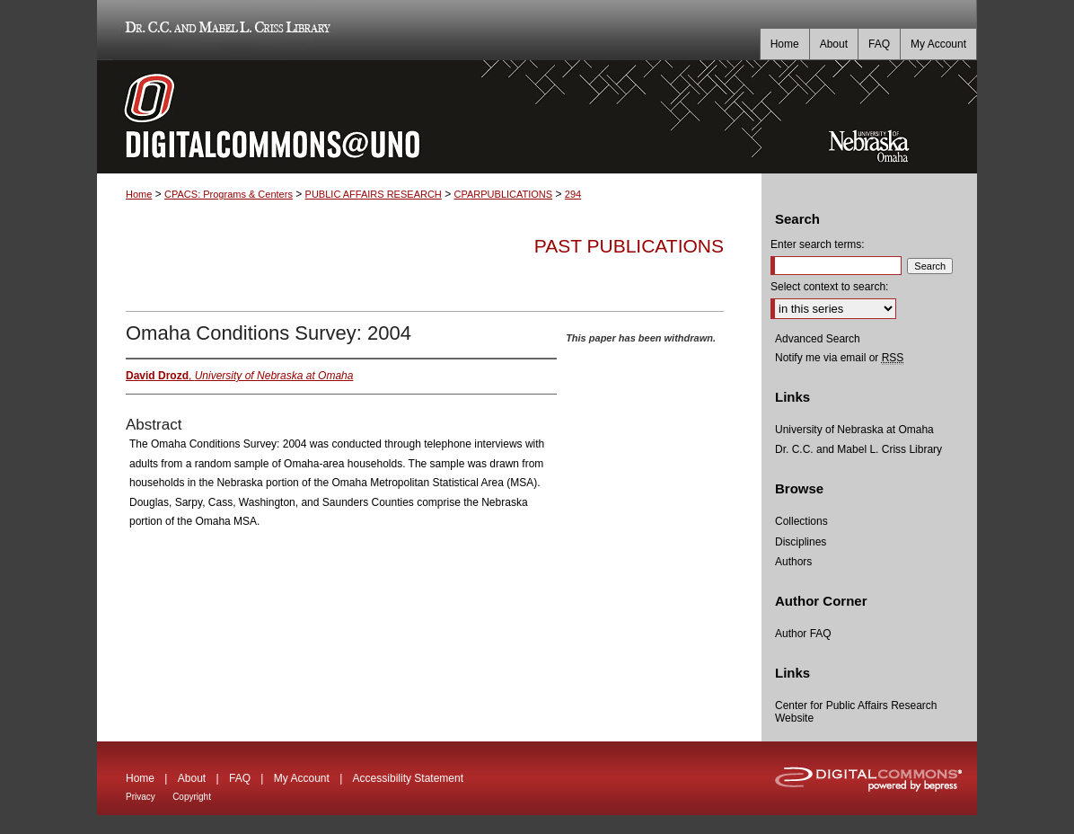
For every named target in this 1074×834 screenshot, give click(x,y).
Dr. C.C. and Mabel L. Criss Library (225, 30)
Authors (793, 561)
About (192, 778)
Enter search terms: (817, 244)
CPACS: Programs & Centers (228, 194)
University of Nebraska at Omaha (854, 429)
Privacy (140, 797)
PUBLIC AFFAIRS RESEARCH (373, 194)
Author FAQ (803, 633)
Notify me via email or (839, 357)
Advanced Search (817, 339)
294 (573, 194)
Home (139, 194)
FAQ (240, 778)
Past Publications (629, 245)
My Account (302, 778)
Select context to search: (829, 286)
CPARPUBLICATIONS (503, 194)
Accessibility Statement (408, 778)
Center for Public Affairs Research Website (856, 711)
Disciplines (800, 542)
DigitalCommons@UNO (429, 116)
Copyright (191, 797)
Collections (801, 521)
